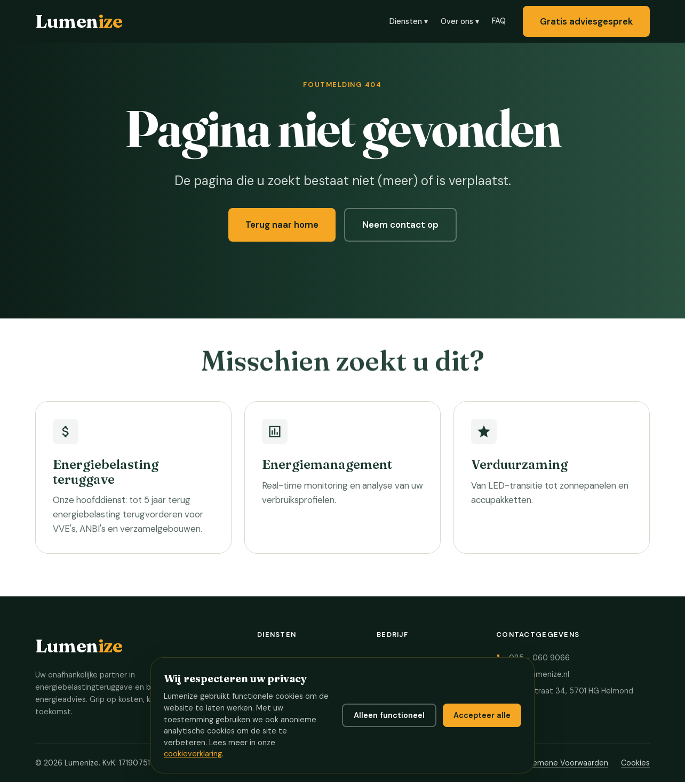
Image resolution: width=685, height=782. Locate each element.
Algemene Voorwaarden (564, 763)
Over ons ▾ (460, 21)
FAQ (499, 21)
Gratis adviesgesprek (586, 21)
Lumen (78, 21)
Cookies (635, 763)
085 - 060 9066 (539, 658)
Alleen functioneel (389, 715)
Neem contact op (400, 226)
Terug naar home (281, 226)
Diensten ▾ (408, 21)
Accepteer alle (482, 715)
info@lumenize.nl (539, 674)
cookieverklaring (193, 754)
